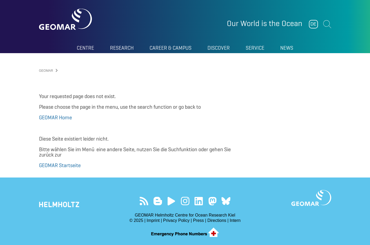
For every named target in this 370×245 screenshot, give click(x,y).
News (286, 47)
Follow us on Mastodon (212, 201)
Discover (218, 47)
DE (313, 24)
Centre (85, 47)
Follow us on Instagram (185, 201)
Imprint (153, 220)
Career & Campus (171, 47)
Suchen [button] (327, 24)
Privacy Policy (176, 220)
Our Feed (144, 201)
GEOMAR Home (55, 117)
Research (122, 47)
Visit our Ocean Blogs (157, 201)
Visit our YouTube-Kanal (171, 201)
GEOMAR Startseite (60, 165)
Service (255, 47)
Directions (216, 220)
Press (198, 220)
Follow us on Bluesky (226, 201)
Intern (235, 220)
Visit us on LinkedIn (198, 201)
